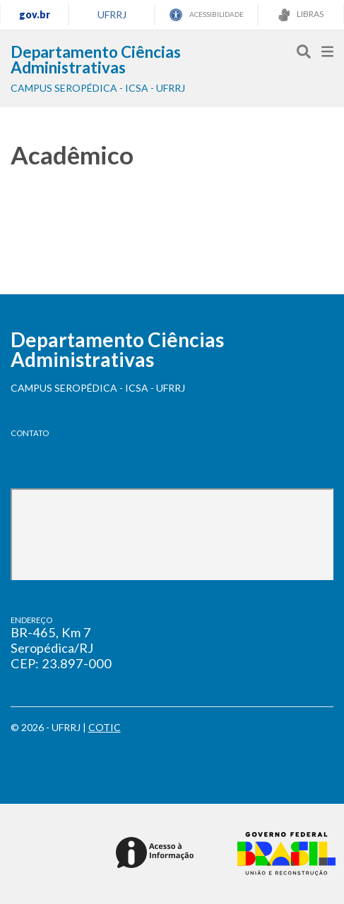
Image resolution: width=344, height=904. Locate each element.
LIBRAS (301, 14)
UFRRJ (111, 14)
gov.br (34, 14)
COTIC (104, 727)
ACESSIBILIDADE (207, 14)
